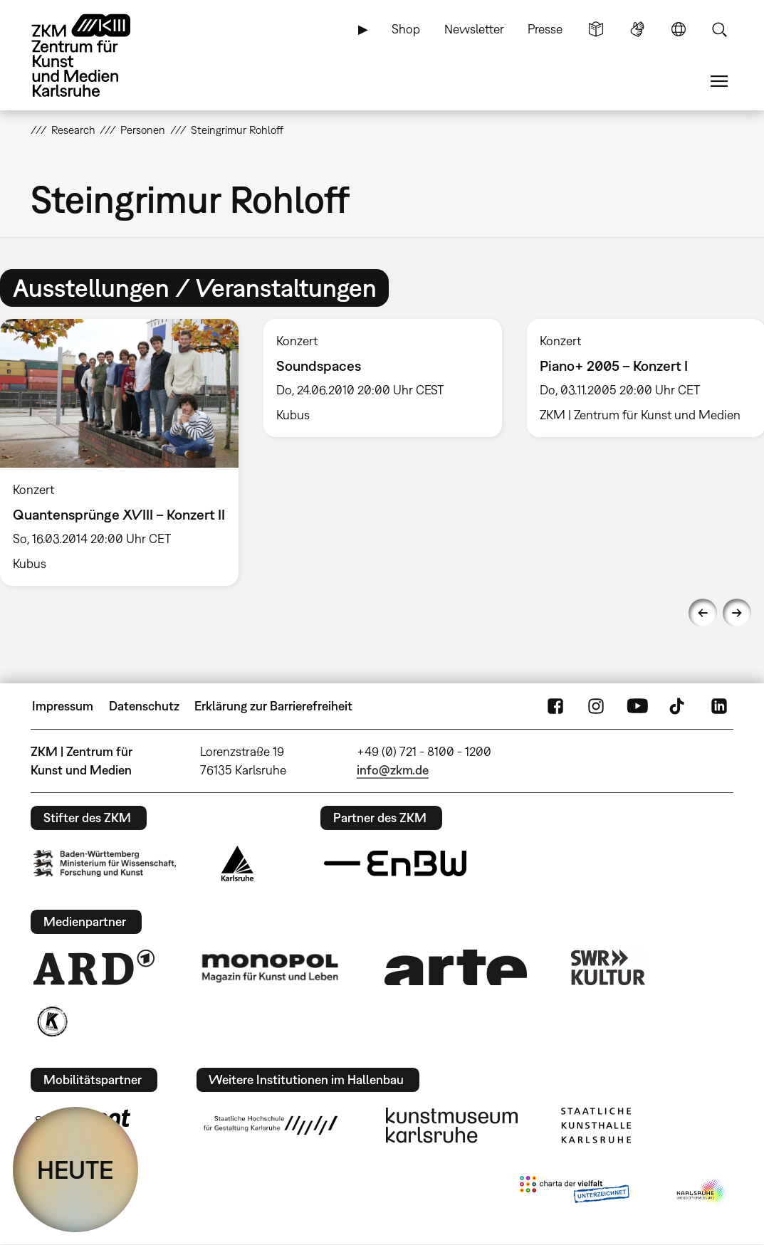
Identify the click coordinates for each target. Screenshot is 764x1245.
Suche (719, 29)
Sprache (678, 29)
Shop (406, 28)
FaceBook (555, 706)
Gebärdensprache (637, 29)
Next (737, 613)
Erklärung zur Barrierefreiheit (273, 705)
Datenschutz (144, 705)
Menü (719, 81)
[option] (382, 378)
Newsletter (474, 28)
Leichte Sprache (596, 29)
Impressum (62, 705)
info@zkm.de (393, 769)
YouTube (637, 706)
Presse (545, 28)
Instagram (596, 706)
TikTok (678, 706)
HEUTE (75, 1169)
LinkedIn (719, 706)
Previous (703, 613)
